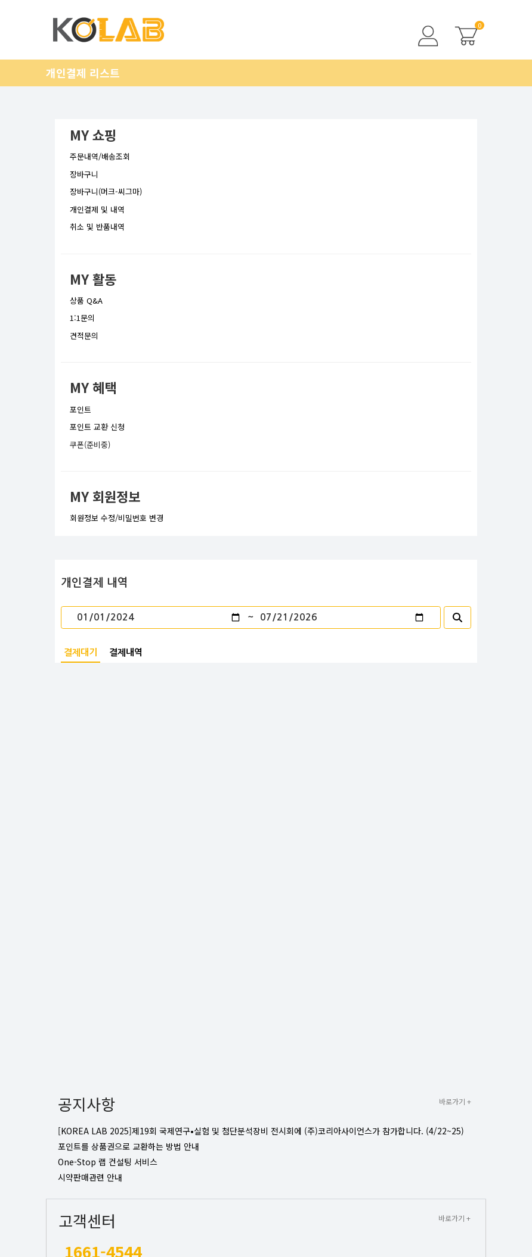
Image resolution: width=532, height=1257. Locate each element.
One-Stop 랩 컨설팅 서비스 (107, 1162)
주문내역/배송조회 (100, 156)
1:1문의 (82, 317)
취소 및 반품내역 (97, 226)
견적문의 (84, 335)
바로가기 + (455, 1101)
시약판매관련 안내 (90, 1177)
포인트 (80, 409)
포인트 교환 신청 (97, 426)
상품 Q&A (86, 300)
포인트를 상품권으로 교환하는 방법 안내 (128, 1146)
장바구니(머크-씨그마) (106, 191)
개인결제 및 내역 (97, 209)
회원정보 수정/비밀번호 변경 (116, 517)
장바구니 (84, 174)
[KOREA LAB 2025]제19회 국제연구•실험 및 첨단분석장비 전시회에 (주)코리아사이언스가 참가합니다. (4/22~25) (261, 1131)
